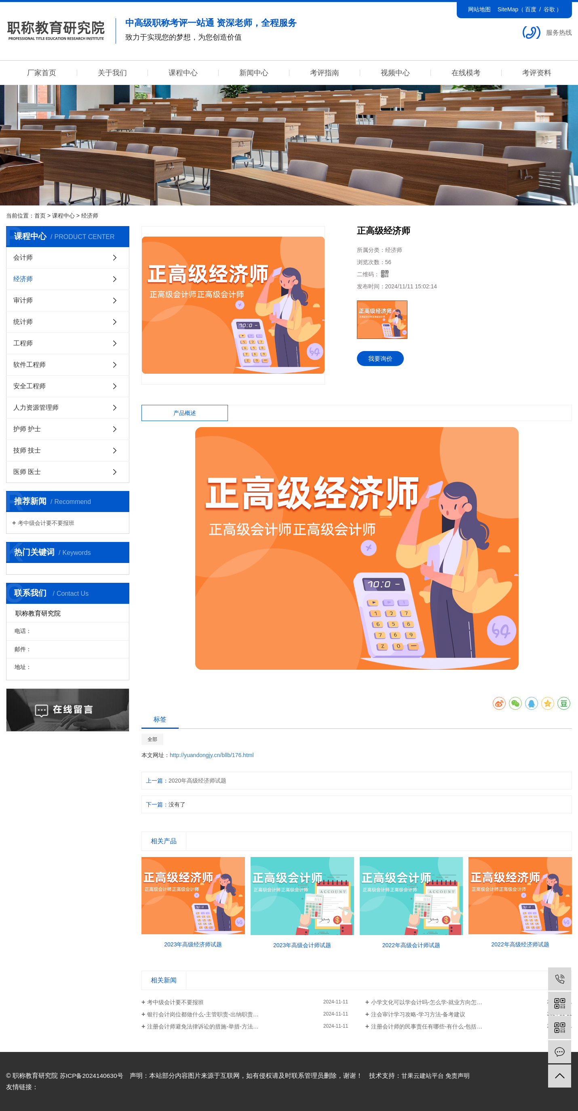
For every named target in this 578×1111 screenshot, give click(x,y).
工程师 (23, 343)
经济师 (89, 215)
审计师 (23, 300)
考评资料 (536, 73)
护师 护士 (27, 428)
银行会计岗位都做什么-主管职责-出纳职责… (202, 1014)
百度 (530, 9)
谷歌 (549, 9)
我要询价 (382, 359)
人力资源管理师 (36, 407)
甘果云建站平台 (426, 1075)
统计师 (23, 321)
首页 (40, 215)
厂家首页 (41, 73)
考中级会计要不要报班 (46, 523)
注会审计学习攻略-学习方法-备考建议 (418, 1014)
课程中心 (183, 73)
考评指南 (324, 73)
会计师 (23, 257)
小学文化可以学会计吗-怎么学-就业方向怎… (426, 1002)
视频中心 (395, 73)
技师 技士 (27, 450)
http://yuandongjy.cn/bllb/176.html (212, 755)
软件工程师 (29, 364)
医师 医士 (27, 471)
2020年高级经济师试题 (197, 780)
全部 (152, 739)
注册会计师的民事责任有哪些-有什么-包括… (426, 1026)
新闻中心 (253, 73)
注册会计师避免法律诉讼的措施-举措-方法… (202, 1026)
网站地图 (479, 9)
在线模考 (466, 73)
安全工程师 (29, 386)
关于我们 (112, 73)
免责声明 (464, 1075)
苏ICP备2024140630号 (93, 1075)
